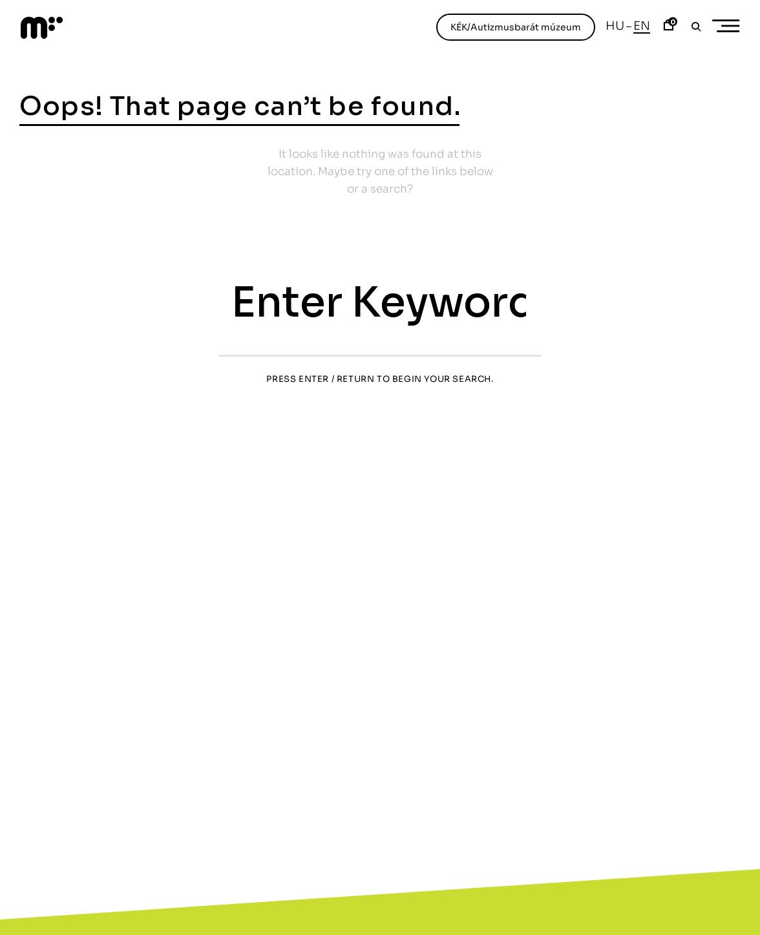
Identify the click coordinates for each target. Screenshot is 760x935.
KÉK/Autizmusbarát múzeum (515, 27)
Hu (615, 26)
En (641, 26)
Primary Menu (730, 26)
